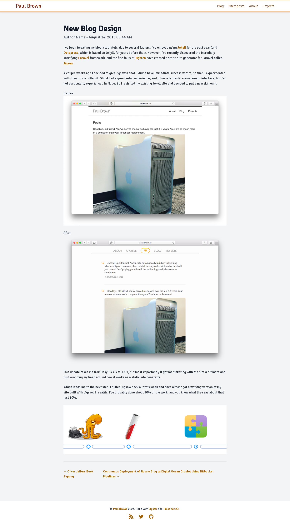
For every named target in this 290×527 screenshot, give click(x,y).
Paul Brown (120, 509)
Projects (268, 6)
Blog (220, 6)
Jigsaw (68, 63)
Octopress (70, 53)
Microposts (236, 6)
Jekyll (182, 48)
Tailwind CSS (171, 509)
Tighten (140, 58)
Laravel (83, 58)
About (253, 6)
